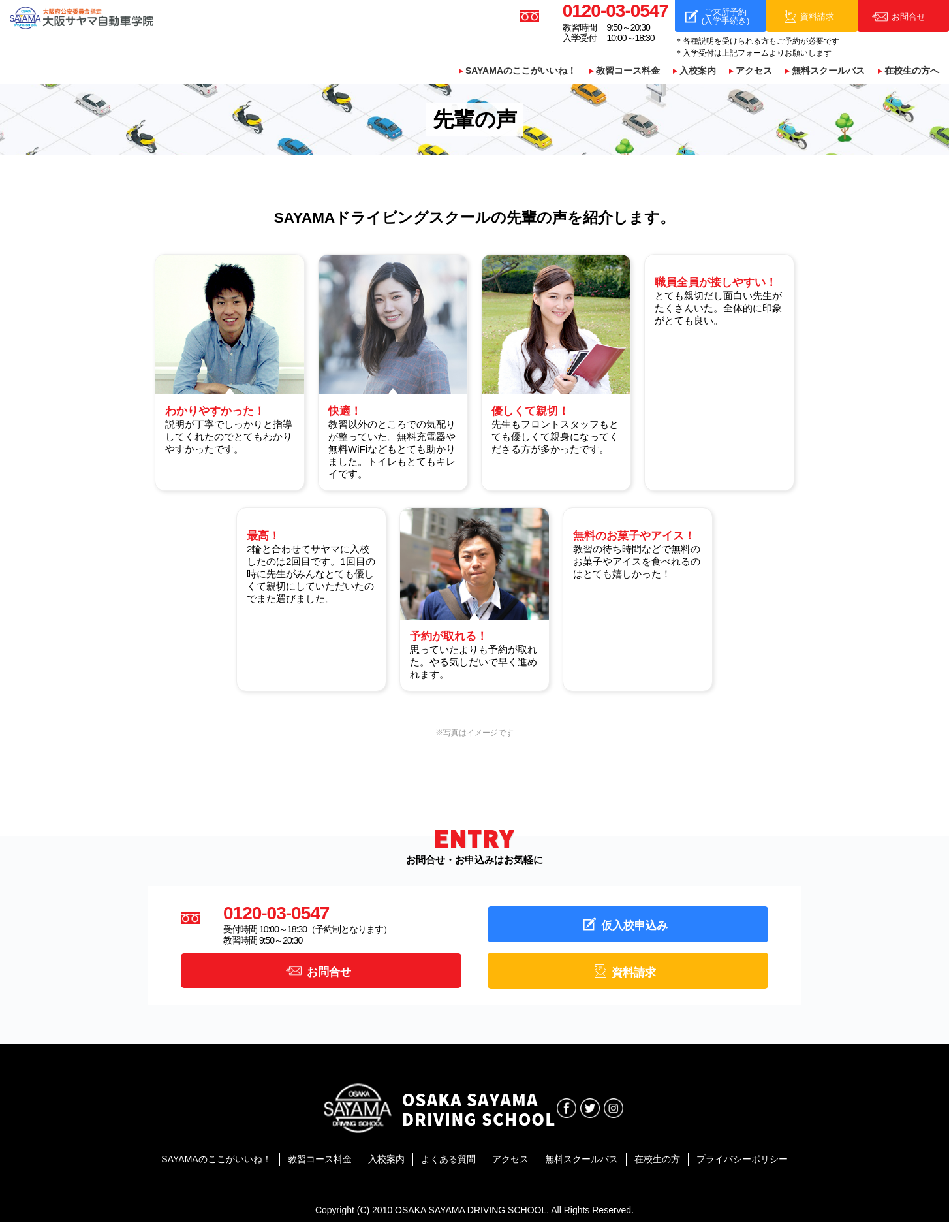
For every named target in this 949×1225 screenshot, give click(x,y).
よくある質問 (448, 1163)
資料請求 (633, 974)
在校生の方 (657, 1163)
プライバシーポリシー (742, 1163)
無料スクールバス (828, 71)
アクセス (754, 71)
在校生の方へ (911, 71)
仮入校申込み (634, 925)
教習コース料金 (628, 71)
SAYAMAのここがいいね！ (520, 71)
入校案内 (697, 71)
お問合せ (328, 973)
